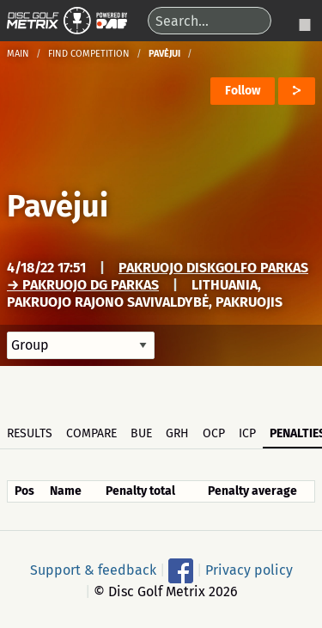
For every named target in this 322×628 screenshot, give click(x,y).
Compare (91, 433)
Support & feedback (93, 569)
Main (18, 53)
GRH (177, 433)
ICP (247, 433)
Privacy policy (249, 569)
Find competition (89, 53)
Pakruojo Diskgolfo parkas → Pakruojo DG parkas (157, 276)
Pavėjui (57, 206)
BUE (141, 433)
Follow (242, 90)
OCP (214, 433)
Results (29, 433)
